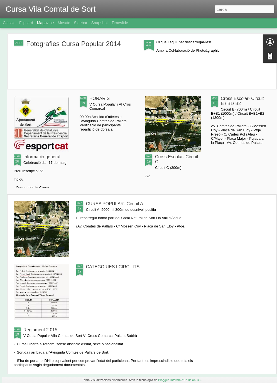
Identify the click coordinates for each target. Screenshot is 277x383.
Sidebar (80, 23)
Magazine (45, 23)
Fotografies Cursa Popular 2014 (73, 43)
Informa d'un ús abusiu (185, 380)
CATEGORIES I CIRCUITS (113, 266)
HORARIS (99, 98)
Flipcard (26, 23)
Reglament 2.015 (40, 329)
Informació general (41, 156)
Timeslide (120, 23)
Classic (9, 23)
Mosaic (64, 23)
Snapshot (99, 23)
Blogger (163, 380)
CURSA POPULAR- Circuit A (114, 203)
